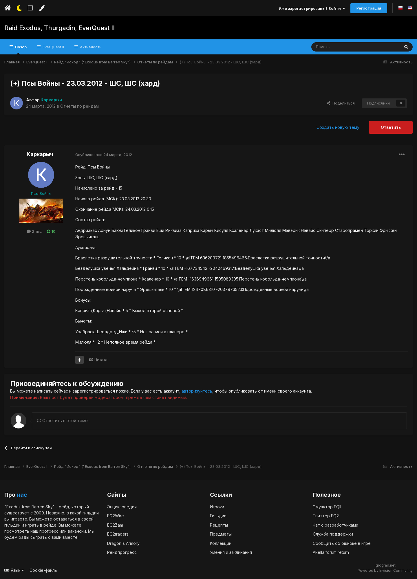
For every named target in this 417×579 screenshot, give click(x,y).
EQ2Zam (115, 524)
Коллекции (220, 542)
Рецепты (219, 524)
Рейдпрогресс (122, 552)
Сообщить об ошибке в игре (342, 542)
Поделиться (341, 103)
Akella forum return (331, 552)
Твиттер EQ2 (326, 515)
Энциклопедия (122, 506)
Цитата (100, 359)
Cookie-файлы (44, 569)
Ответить (391, 127)
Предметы (221, 534)
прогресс (48, 530)
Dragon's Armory (123, 542)
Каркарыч (40, 154)
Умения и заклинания (231, 552)
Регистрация (368, 8)
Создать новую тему (338, 127)
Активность (90, 47)
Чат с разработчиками (335, 524)
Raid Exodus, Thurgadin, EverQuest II (59, 28)
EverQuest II (52, 47)
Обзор (20, 49)
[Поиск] (342, 47)
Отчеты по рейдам (79, 106)
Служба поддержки (333, 534)
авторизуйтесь (197, 391)
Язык (14, 569)
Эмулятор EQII (327, 506)
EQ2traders (118, 534)
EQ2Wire (115, 515)
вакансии (77, 530)
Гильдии (218, 515)
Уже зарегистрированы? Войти (312, 8)
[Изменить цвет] (42, 8)
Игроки (217, 506)
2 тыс (34, 231)
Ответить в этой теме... (63, 420)
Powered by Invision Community (385, 570)
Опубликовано (103, 154)
